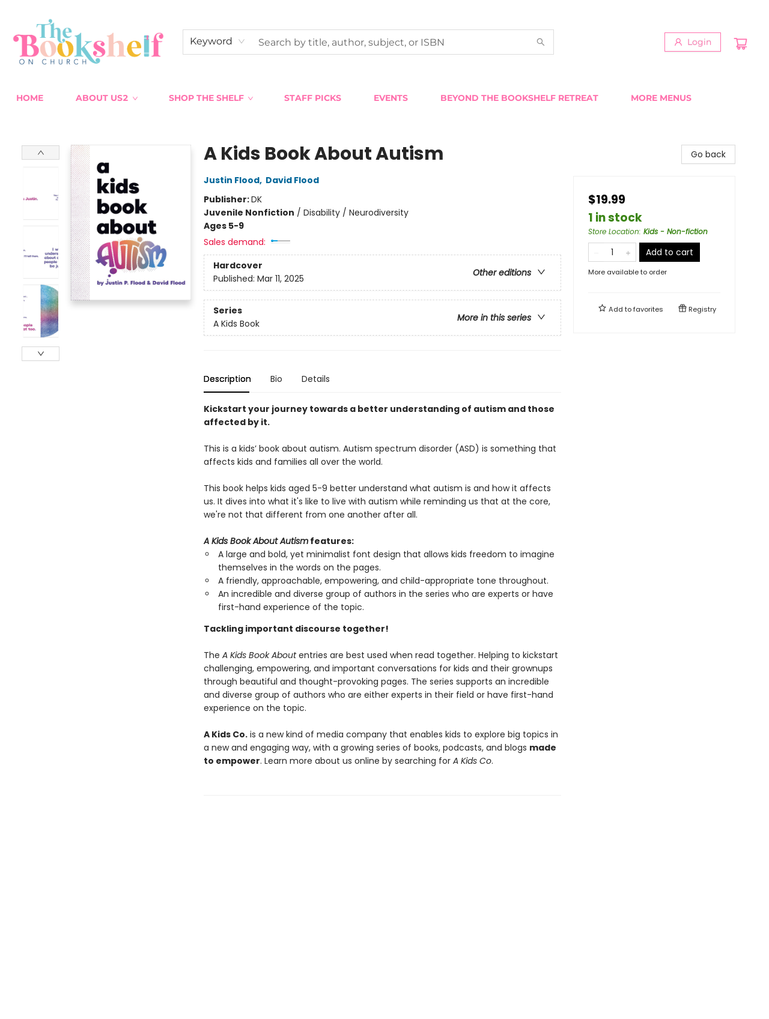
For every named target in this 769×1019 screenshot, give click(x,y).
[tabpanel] (382, 599)
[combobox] (217, 41)
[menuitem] (29, 98)
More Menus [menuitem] (661, 97)
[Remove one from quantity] (596, 252)
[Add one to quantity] (628, 252)
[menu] (384, 98)
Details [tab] (316, 379)
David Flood (294, 180)
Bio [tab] (276, 379)
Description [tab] (227, 379)
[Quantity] (612, 252)
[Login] (692, 42)
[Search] (541, 42)
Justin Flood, (235, 180)
